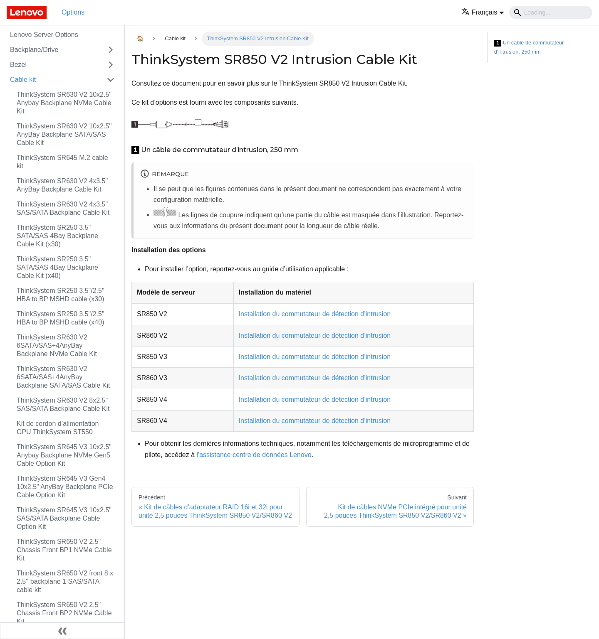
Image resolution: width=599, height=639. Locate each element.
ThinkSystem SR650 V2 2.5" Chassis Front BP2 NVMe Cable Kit (64, 613)
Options (73, 12)
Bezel (18, 64)
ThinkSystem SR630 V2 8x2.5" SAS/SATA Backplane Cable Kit (63, 404)
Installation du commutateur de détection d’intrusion (315, 313)
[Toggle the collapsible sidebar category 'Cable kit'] (110, 79)
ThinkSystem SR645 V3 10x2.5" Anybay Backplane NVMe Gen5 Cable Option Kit (64, 455)
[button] (482, 12)
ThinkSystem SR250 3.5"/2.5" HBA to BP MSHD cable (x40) (60, 318)
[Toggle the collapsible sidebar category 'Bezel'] (110, 64)
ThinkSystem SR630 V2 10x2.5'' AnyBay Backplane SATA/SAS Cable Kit (64, 134)
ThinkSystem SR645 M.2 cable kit (62, 162)
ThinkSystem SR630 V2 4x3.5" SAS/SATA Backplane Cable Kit (63, 208)
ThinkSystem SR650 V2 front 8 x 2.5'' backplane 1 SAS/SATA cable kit (65, 581)
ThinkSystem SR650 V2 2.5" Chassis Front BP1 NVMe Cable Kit (64, 550)
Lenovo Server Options (44, 34)
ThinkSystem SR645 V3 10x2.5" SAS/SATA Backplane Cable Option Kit (64, 518)
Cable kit (23, 79)
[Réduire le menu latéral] (62, 630)
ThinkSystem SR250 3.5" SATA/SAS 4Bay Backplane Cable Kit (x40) (57, 267)
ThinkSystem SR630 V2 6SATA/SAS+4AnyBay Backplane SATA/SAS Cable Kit (63, 377)
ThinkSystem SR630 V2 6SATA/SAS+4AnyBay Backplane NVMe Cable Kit (57, 345)
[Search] (550, 12)
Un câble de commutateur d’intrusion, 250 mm (529, 47)
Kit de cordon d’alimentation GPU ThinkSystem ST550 (58, 427)
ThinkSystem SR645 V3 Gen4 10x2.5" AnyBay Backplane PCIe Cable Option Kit (65, 487)
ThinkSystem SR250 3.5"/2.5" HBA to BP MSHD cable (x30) (60, 294)
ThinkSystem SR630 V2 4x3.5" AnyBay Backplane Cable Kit (62, 185)
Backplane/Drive (34, 49)
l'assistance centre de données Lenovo (254, 454)
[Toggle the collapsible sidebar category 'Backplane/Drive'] (110, 50)
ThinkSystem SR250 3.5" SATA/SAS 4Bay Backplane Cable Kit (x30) (57, 236)
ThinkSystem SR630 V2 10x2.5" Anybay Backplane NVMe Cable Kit (64, 103)
